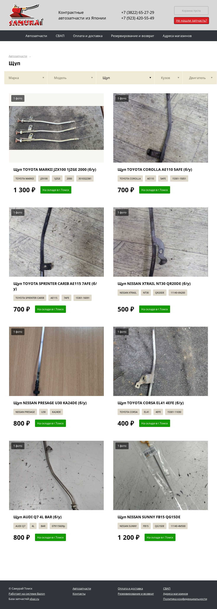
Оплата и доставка (130, 588)
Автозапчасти (18, 56)
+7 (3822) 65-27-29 (137, 12)
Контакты (79, 594)
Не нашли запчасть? (191, 20)
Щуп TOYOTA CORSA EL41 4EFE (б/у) (151, 402)
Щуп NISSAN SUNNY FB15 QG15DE (149, 516)
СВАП (167, 588)
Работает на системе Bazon (27, 594)
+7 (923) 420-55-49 (137, 18)
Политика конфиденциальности (185, 599)
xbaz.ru (34, 599)
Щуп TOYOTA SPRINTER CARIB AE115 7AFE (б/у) (55, 286)
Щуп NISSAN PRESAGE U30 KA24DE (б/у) (50, 402)
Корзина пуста (191, 10)
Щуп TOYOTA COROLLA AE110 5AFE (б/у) (155, 169)
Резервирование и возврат (136, 594)
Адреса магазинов (175, 594)
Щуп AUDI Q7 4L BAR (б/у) (37, 516)
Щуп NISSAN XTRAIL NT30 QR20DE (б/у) (154, 283)
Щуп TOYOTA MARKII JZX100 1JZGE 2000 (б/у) (54, 169)
